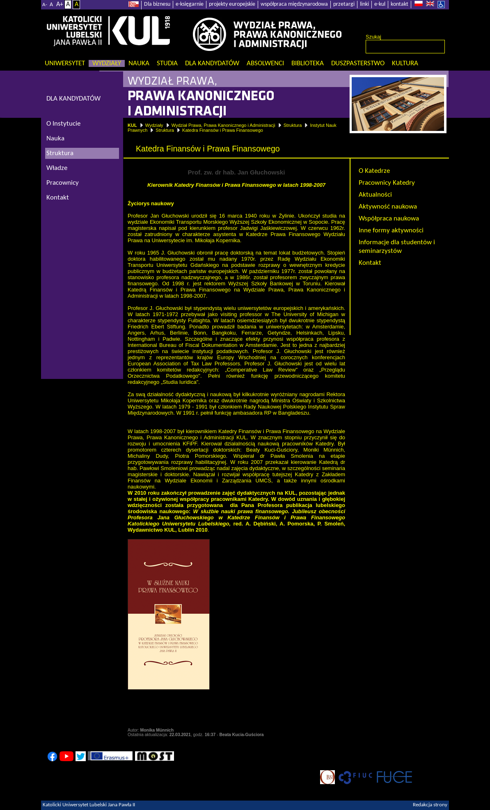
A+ (59, 4)
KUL (132, 125)
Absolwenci (265, 63)
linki (364, 4)
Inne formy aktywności (391, 230)
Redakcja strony (430, 805)
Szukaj (373, 37)
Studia (167, 63)
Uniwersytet (65, 63)
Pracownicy (62, 182)
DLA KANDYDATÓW (73, 98)
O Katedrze (374, 171)
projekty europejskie (232, 4)
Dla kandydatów (212, 63)
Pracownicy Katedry (387, 182)
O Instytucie (63, 123)
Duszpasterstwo (358, 63)
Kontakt (370, 262)
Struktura (293, 125)
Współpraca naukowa (389, 218)
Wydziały (106, 63)
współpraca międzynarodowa (294, 4)
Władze (56, 168)
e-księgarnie (190, 4)
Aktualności (375, 194)
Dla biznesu (157, 4)
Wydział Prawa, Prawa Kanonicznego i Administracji (223, 125)
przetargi (344, 4)
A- (44, 4)
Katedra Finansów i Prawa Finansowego (222, 130)
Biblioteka (307, 63)
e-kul (379, 4)
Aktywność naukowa (388, 206)
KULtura (405, 63)
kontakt (399, 4)
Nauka (138, 63)
